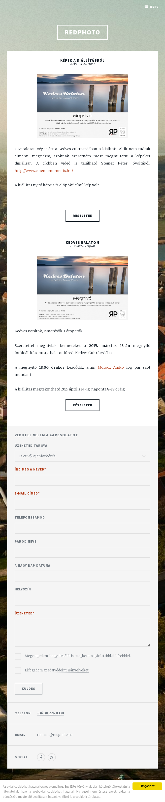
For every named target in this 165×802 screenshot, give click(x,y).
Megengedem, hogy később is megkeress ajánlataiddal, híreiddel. (78, 656)
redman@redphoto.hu (54, 735)
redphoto (82, 32)
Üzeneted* (24, 613)
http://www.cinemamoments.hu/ (44, 170)
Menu (154, 6)
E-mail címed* (27, 493)
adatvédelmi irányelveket (68, 670)
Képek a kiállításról (82, 60)
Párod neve (25, 541)
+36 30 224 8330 (50, 713)
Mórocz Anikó (111, 367)
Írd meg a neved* (30, 469)
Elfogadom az (57, 670)
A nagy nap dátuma (33, 565)
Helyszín (23, 589)
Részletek (82, 216)
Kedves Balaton (82, 242)
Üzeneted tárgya (31, 445)
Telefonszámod (30, 517)
